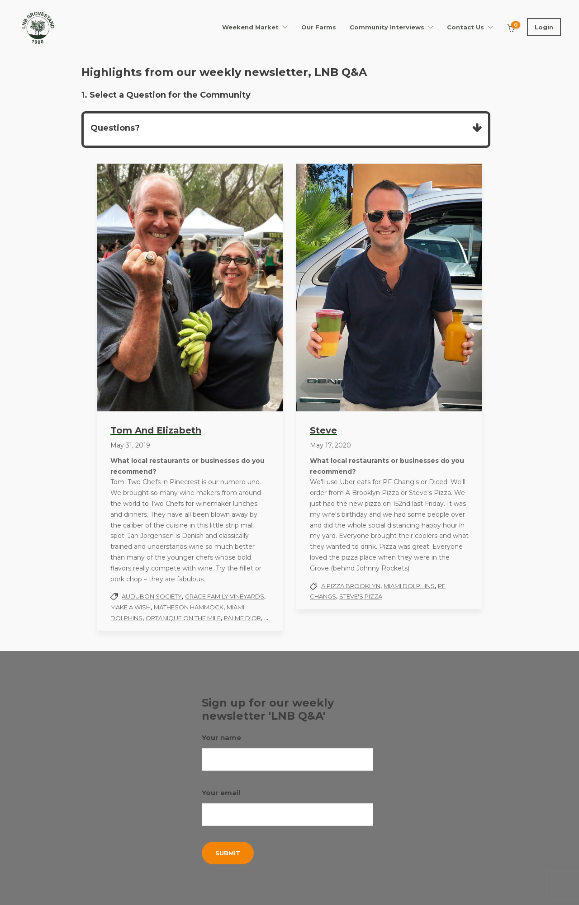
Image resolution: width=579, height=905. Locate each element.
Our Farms (318, 27)
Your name (288, 752)
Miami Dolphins (409, 585)
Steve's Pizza (360, 596)
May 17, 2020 (330, 445)
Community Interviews (387, 27)
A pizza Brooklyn (350, 585)
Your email (288, 807)
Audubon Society (152, 596)
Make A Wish (130, 607)
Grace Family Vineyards (224, 596)
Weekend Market (250, 27)
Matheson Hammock (188, 607)
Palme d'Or (242, 618)
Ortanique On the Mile (183, 618)
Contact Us (465, 27)
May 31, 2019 (130, 445)
